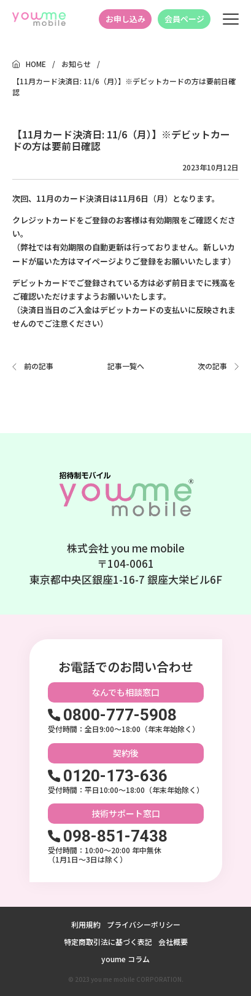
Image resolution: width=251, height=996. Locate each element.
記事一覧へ (125, 366)
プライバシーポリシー (143, 924)
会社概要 (173, 941)
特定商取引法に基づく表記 (108, 941)
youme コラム (125, 959)
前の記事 (38, 366)
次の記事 (212, 366)
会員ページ (184, 19)
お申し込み (125, 19)
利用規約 (86, 924)
